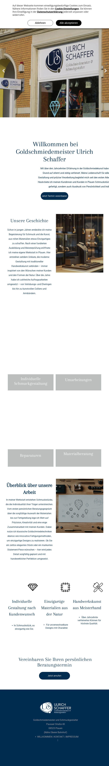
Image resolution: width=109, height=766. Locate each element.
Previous (3, 71)
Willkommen (44, 736)
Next (105, 71)
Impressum (72, 736)
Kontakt (59, 736)
